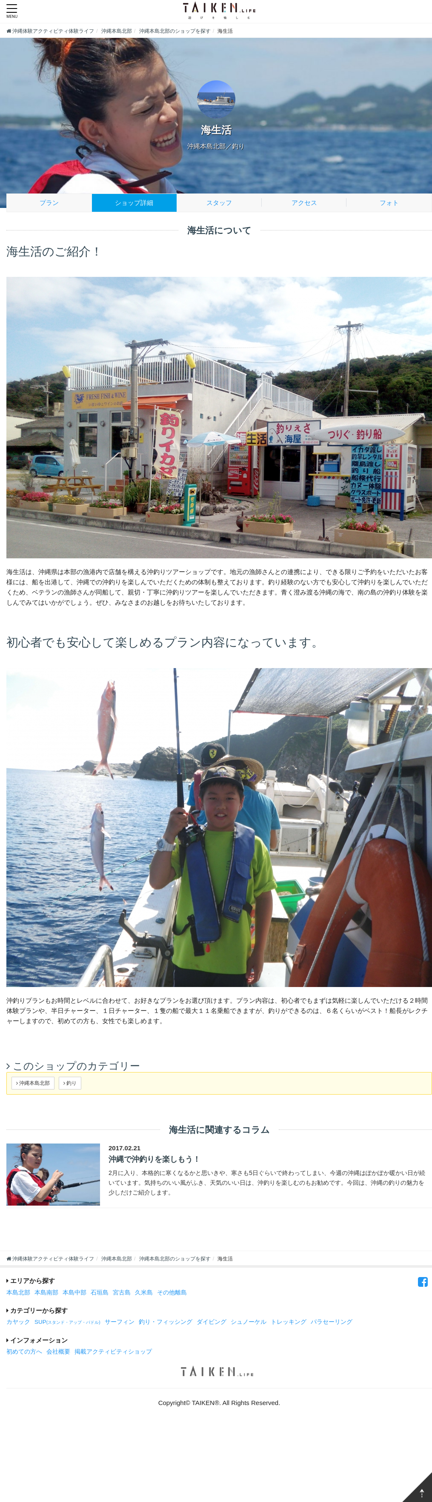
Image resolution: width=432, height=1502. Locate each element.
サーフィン (119, 1322)
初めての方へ (24, 1351)
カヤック (18, 1322)
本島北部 (18, 1292)
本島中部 (74, 1292)
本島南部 (46, 1292)
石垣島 (100, 1292)
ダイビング (211, 1322)
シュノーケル (248, 1322)
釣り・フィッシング (165, 1322)
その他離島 (172, 1292)
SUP (67, 1322)
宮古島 (122, 1292)
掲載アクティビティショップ (113, 1351)
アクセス (304, 202)
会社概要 (58, 1351)
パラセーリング (331, 1322)
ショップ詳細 (134, 202)
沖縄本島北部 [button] (33, 1083)
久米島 (144, 1292)
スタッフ (219, 202)
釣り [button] (70, 1083)
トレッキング (288, 1322)
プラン (49, 202)
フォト (389, 202)
